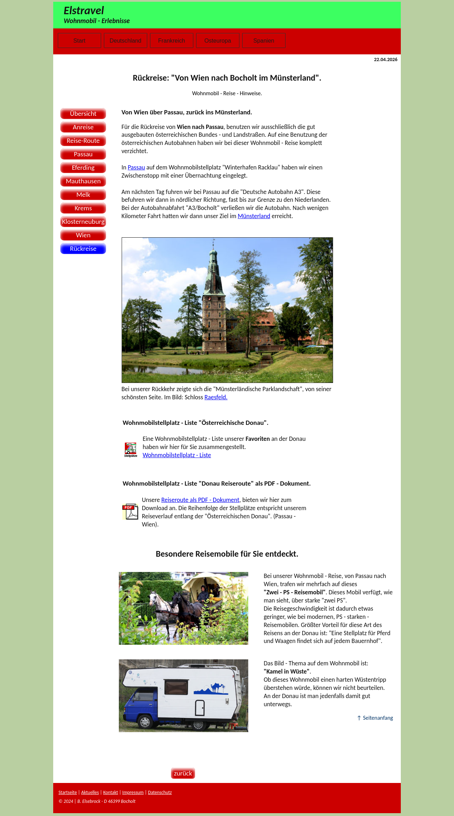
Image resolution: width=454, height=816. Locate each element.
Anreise (83, 127)
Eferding (83, 167)
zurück (181, 773)
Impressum (133, 792)
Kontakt (110, 792)
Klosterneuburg (83, 221)
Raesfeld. (216, 397)
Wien (83, 235)
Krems (83, 208)
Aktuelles (90, 792)
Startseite (68, 792)
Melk (83, 194)
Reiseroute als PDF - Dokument (200, 500)
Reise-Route (83, 140)
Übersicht (83, 113)
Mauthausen (83, 181)
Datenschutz (160, 792)
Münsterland (254, 216)
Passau (83, 154)
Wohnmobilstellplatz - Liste (177, 455)
